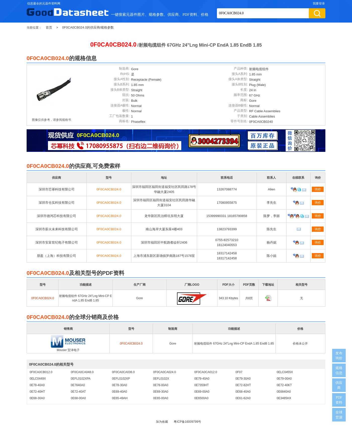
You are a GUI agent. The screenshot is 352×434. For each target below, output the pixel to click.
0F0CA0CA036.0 (123, 372)
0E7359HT (201, 385)
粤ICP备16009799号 (187, 421)
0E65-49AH (120, 398)
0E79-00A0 (284, 378)
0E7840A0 (78, 385)
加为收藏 (162, 421)
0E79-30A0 (243, 378)
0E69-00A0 (201, 391)
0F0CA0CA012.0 (205, 372)
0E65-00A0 (160, 398)
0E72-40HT (37, 391)
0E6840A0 (284, 391)
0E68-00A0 (78, 398)
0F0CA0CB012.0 (41, 372)
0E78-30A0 (119, 385)
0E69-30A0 (160, 391)
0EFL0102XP (121, 378)
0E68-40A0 (243, 391)
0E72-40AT (78, 391)
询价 (318, 189)
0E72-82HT (243, 385)
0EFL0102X (161, 378)
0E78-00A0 (160, 385)
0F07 (239, 372)
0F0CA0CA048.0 (82, 372)
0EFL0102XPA (81, 378)
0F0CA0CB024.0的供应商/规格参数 (88, 27)
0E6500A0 (201, 398)
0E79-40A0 (201, 378)
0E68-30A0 (37, 398)
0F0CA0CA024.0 (164, 372)
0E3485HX (284, 398)
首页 (49, 27)
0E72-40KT (284, 385)
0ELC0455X (285, 372)
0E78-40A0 (37, 385)
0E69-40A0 (119, 391)
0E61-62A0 (243, 398)
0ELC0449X (38, 378)
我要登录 (319, 3)
